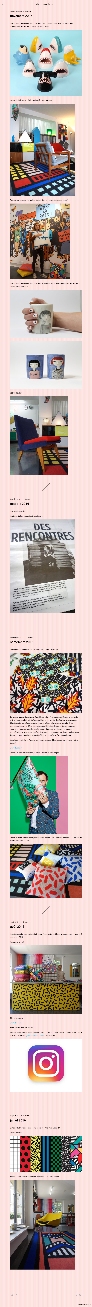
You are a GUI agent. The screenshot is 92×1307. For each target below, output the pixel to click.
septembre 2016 (21, 642)
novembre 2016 (21, 16)
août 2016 (17, 926)
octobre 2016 (19, 504)
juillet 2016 (18, 1120)
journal (29, 11)
